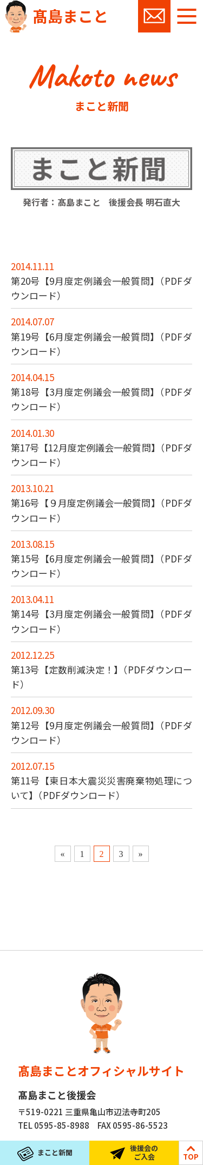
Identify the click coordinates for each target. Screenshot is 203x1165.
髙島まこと (70, 16)
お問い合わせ (154, 16)
